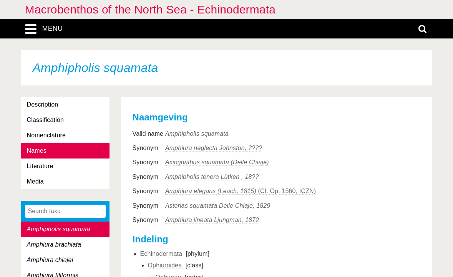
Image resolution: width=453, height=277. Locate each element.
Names (36, 150)
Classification (45, 120)
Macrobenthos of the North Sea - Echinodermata (150, 9)
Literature (40, 166)
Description (42, 104)
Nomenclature (46, 135)
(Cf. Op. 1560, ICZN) (240, 191)
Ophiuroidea (166, 265)
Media (35, 181)
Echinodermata (162, 253)
